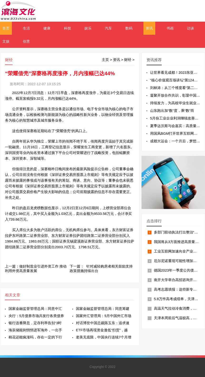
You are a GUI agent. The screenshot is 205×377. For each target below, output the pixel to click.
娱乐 (88, 28)
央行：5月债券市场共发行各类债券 (36, 316)
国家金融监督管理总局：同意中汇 (35, 309)
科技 (67, 28)
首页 (6, 28)
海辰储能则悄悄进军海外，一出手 (35, 330)
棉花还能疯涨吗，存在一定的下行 (35, 337)
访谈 (190, 28)
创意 (26, 41)
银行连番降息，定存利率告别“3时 (35, 323)
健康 (46, 28)
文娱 (6, 41)
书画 (170, 28)
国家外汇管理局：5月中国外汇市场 (103, 316)
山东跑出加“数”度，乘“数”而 (172, 111)
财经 (127, 60)
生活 (26, 28)
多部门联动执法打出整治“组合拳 (179, 232)
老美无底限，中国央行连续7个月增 (103, 337)
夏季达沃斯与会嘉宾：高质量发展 (177, 126)
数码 (128, 28)
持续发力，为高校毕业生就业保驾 (177, 103)
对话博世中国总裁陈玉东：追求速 (102, 323)
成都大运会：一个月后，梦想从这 (177, 141)
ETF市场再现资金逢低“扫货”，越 (102, 330)
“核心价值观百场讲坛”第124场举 (175, 80)
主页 (105, 60)
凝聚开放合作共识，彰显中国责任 (177, 95)
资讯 (149, 28)
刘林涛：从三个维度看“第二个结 (175, 88)
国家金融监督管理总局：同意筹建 (102, 309)
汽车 (108, 28)
